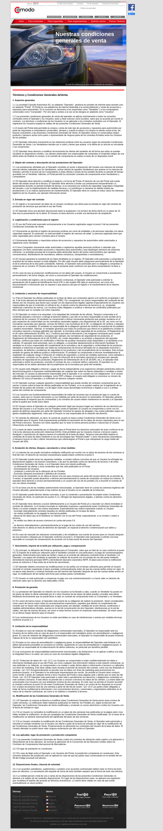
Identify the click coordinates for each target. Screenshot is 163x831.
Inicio (21, 21)
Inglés (50, 803)
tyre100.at (101, 17)
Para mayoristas (55, 21)
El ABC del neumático (65, 4)
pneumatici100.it (70, 17)
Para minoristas (35, 21)
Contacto (80, 4)
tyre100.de (117, 17)
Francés (51, 800)
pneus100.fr (86, 17)
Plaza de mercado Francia (25, 803)
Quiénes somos (98, 21)
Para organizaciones (77, 21)
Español (51, 810)
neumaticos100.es (54, 17)
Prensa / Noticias (117, 21)
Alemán (51, 796)
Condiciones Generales (110, 4)
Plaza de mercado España (25, 810)
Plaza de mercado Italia (24, 807)
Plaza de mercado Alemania (26, 796)
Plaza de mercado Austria (25, 800)
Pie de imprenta (92, 4)
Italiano (51, 807)
